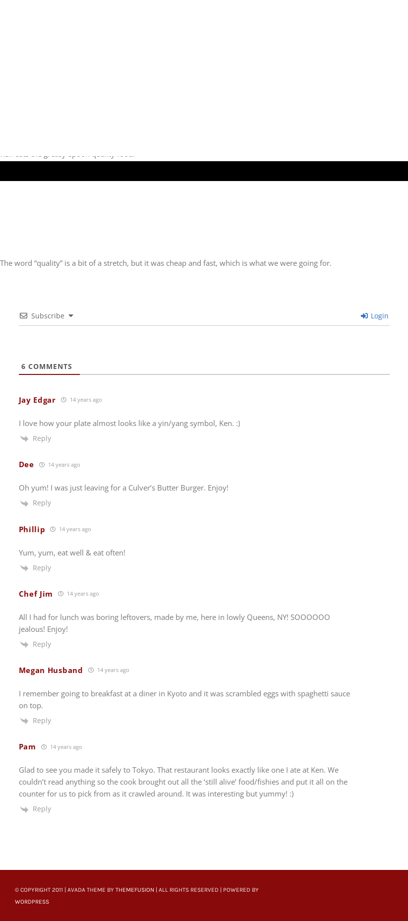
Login (375, 315)
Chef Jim (36, 594)
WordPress (32, 901)
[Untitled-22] (122, 6)
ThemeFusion (135, 889)
